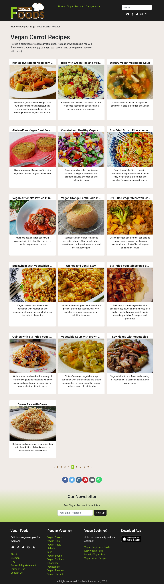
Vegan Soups (54, 555)
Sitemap (15, 558)
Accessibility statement (23, 565)
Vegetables (53, 566)
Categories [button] (92, 6)
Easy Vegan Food (93, 550)
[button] (65, 480)
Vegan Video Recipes (95, 558)
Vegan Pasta (54, 544)
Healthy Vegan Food (95, 554)
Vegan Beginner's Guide (97, 547)
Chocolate (53, 563)
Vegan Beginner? (96, 530)
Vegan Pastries (55, 570)
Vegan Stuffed (55, 574)
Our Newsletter (82, 496)
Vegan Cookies (55, 559)
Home (61, 6)
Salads (51, 548)
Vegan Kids (53, 541)
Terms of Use (18, 569)
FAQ (13, 561)
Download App (131, 530)
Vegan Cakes (54, 537)
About (14, 554)
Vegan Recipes (75, 6)
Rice (49, 552)
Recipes (23, 26)
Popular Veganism (60, 530)
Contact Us (17, 572)
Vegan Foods (19, 530)
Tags (32, 26)
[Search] (137, 7)
